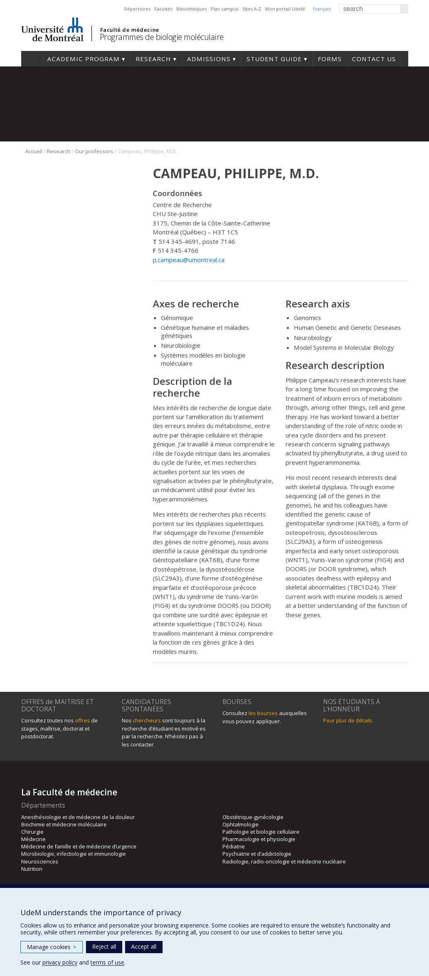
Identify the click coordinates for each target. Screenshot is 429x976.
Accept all (143, 946)
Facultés (163, 9)
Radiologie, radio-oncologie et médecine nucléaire (284, 861)
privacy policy (59, 962)
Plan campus (224, 9)
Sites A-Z (251, 9)
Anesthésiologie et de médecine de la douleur (78, 817)
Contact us (374, 59)
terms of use (107, 962)
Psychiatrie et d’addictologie (256, 853)
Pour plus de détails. (348, 720)
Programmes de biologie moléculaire (162, 36)
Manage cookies (51, 947)
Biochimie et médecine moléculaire (64, 824)
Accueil (33, 151)
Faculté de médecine (129, 29)
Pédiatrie (233, 846)
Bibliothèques (191, 9)
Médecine (33, 839)
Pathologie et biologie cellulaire (260, 831)
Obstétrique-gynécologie (253, 817)
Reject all (104, 946)
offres (82, 720)
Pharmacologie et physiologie (258, 839)
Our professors (94, 151)
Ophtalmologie (240, 824)
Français (322, 9)
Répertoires (137, 9)
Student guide (274, 59)
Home (31, 58)
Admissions (209, 59)
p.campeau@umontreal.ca (188, 260)
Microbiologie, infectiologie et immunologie (73, 853)
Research (153, 59)
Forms (330, 59)
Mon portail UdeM (285, 9)
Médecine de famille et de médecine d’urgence (78, 846)
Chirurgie (32, 831)
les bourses (263, 713)
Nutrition (31, 868)
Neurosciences (39, 861)
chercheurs (147, 720)
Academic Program (83, 59)
